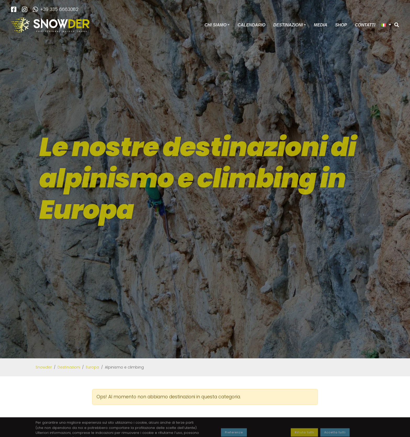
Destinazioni (288, 25)
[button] (386, 24)
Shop (341, 25)
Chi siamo (215, 25)
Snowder (44, 367)
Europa (92, 367)
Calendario (251, 25)
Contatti (365, 25)
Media (320, 25)
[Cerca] (396, 25)
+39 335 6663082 (55, 9)
